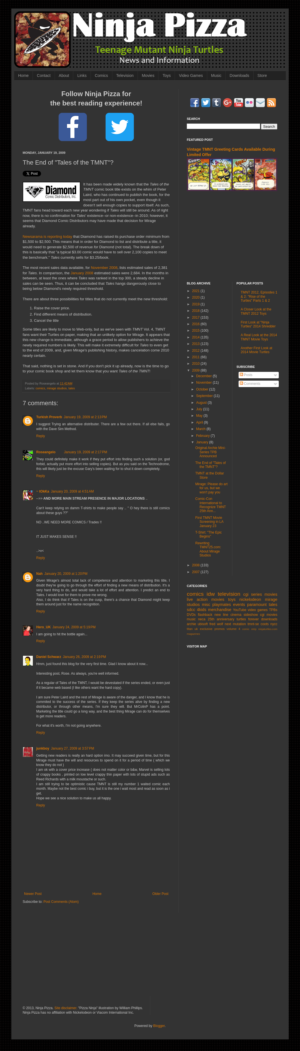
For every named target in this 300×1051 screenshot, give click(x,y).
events (239, 604)
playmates (221, 604)
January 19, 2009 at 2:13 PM (85, 417)
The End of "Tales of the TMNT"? (210, 465)
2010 (196, 364)
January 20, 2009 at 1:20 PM (65, 574)
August (202, 403)
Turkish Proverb (49, 417)
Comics (101, 75)
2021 (196, 291)
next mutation (235, 624)
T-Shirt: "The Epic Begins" (208, 534)
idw (211, 594)
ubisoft (203, 624)
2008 (196, 565)
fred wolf (216, 624)
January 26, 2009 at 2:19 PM (84, 657)
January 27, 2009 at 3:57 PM (72, 748)
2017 (196, 318)
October (202, 389)
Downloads (239, 75)
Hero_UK (43, 627)
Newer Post (33, 894)
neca (201, 619)
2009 (196, 370)
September (205, 396)
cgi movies (268, 615)
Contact (43, 75)
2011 (196, 357)
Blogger (159, 1026)
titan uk (192, 629)
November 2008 (104, 268)
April (200, 422)
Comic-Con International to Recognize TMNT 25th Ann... (210, 505)
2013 (196, 344)
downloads (269, 619)
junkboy (42, 748)
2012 (196, 351)
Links (82, 75)
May (199, 416)
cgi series (252, 594)
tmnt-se (253, 624)
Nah (39, 574)
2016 (196, 324)
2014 (196, 337)
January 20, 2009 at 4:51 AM (72, 491)
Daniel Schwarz (48, 657)
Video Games (191, 75)
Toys (166, 75)
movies (270, 594)
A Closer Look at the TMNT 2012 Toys (256, 311)
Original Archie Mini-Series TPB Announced (210, 452)
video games (258, 610)
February (203, 436)
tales (71, 388)
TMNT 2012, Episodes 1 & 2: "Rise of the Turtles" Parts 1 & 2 (259, 296)
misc (206, 604)
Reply (40, 436)
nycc (273, 624)
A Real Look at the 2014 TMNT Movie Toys (259, 337)
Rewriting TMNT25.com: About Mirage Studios (208, 549)
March (201, 429)
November (204, 383)
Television (125, 75)
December (204, 376)
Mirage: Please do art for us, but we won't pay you (211, 488)
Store (262, 75)
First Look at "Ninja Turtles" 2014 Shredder (258, 324)
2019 (196, 304)
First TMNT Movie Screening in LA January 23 (209, 522)
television (229, 594)
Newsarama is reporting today (47, 236)
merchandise (219, 609)
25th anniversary (221, 619)
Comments (250, 384)
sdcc (191, 609)
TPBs (273, 610)
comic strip (249, 629)
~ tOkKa (42, 491)
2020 (196, 297)
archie (191, 624)
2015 (196, 331)
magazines (193, 633)
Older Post (160, 894)
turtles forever (248, 619)
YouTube (239, 610)
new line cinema (228, 615)
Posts (246, 375)
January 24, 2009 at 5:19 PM (73, 627)
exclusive (206, 629)
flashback (205, 615)
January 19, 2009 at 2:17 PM (85, 452)
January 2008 (82, 273)
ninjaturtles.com (267, 629)
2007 (196, 572)
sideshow (251, 615)
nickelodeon (250, 599)
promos (220, 629)
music (191, 619)
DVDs (191, 615)
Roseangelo (45, 452)
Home (23, 75)
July (199, 409)
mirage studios (57, 388)
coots (265, 624)
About (64, 75)
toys (231, 599)
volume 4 (233, 629)
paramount (257, 604)
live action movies (205, 599)
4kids (201, 609)
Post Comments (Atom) (61, 902)
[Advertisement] (232, 236)
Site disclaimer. (65, 1008)
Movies (148, 75)
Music (216, 75)
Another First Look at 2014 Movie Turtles (256, 350)
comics (40, 388)
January (202, 442)
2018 (196, 311)
